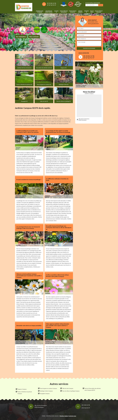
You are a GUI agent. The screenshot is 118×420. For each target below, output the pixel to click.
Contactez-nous (72, 416)
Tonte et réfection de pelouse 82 (64, 11)
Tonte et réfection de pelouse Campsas (25, 392)
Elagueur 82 (56, 11)
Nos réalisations (21, 37)
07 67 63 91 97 (51, 5)
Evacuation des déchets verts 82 (48, 11)
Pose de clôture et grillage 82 (99, 11)
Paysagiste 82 (86, 11)
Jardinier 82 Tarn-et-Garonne (39, 11)
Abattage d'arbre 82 (80, 11)
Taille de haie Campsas (67, 388)
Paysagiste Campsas (45, 393)
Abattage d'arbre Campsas (46, 391)
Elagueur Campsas (22, 389)
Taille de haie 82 (92, 11)
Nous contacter (34, 37)
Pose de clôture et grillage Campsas (70, 391)
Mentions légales (64, 416)
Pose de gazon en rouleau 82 (72, 11)
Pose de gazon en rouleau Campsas (48, 388)
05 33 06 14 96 (51, 3)
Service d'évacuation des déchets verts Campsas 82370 (93, 389)
